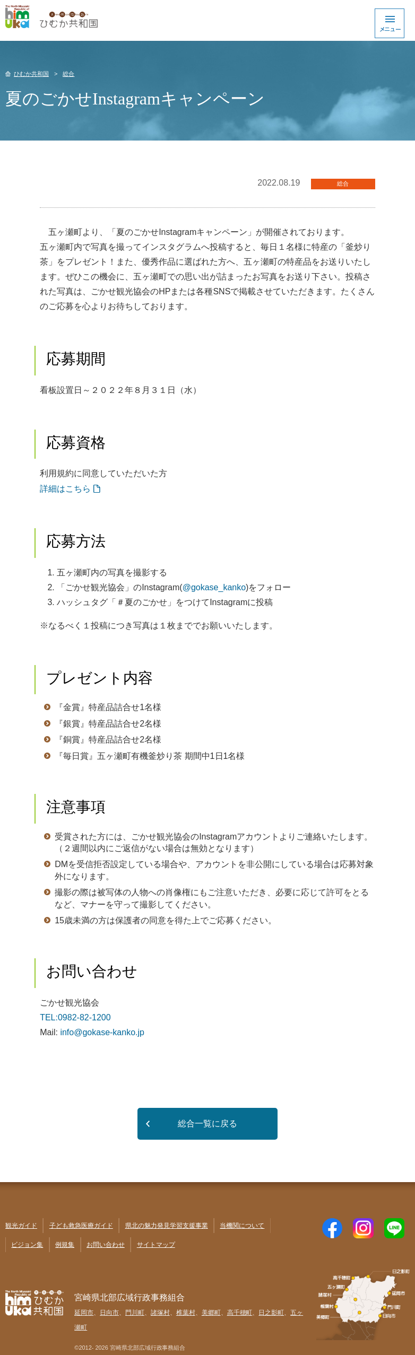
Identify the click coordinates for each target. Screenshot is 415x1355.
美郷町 (211, 1312)
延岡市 (83, 1312)
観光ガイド (21, 1225)
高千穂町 (240, 1312)
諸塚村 (160, 1312)
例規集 (64, 1244)
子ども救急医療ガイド (81, 1225)
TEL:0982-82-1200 (75, 1017)
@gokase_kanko (214, 587)
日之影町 (271, 1312)
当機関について (242, 1225)
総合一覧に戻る (207, 1123)
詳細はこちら (65, 488)
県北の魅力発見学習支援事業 (166, 1225)
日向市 (109, 1312)
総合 (68, 74)
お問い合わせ (106, 1244)
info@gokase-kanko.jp (102, 1032)
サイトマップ (156, 1244)
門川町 (134, 1312)
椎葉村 (185, 1312)
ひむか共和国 (31, 74)
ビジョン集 (27, 1244)
